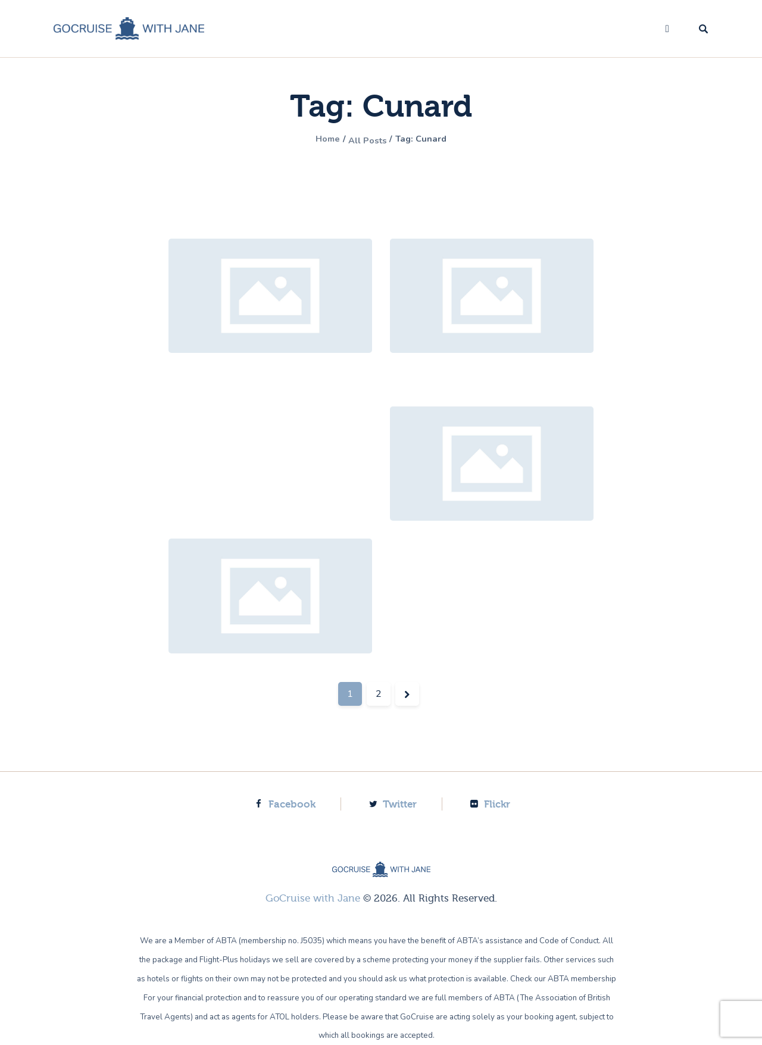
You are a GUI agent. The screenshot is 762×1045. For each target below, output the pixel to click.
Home (318, 139)
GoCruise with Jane (313, 898)
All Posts (366, 140)
